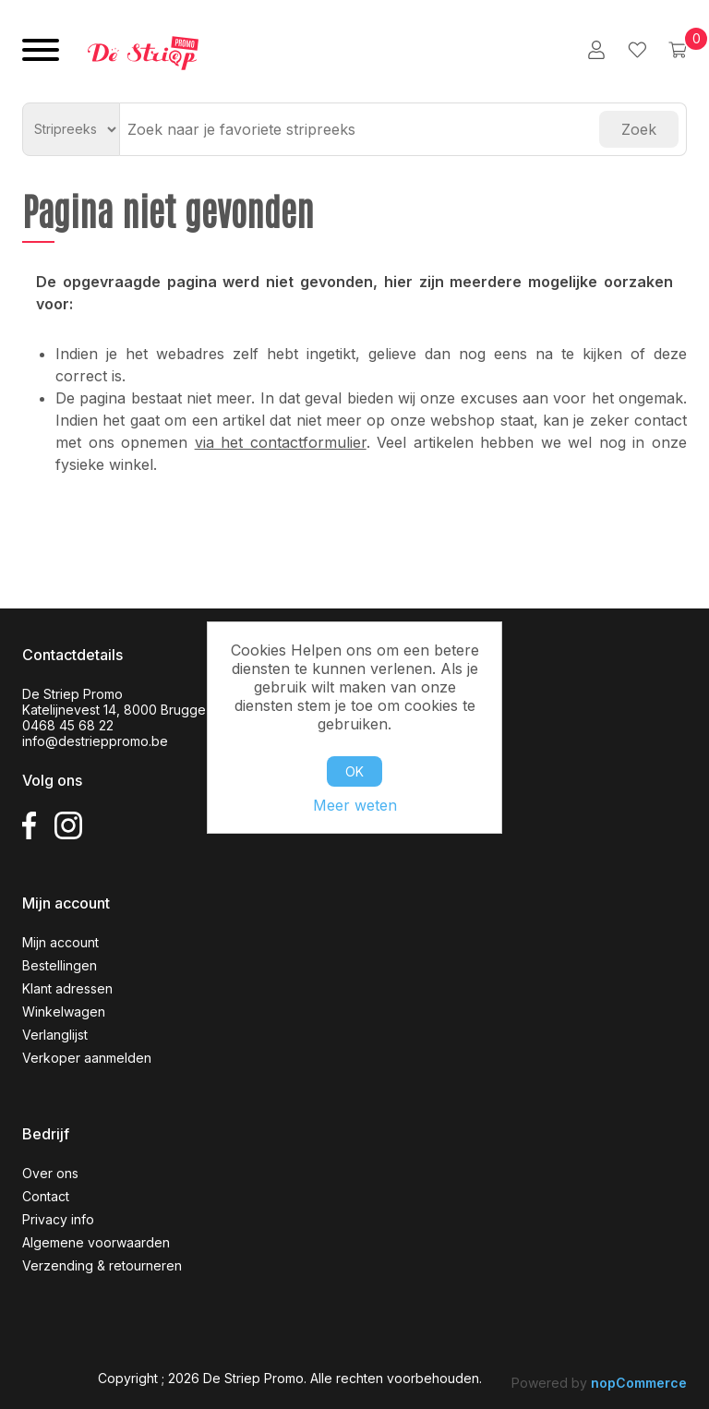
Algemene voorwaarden (96, 1242)
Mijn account (60, 942)
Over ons (50, 1173)
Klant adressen (67, 988)
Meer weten (355, 805)
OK (354, 771)
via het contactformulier (281, 442)
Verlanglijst (55, 1034)
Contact (45, 1196)
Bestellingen (59, 965)
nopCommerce (639, 1383)
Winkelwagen (63, 1011)
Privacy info (58, 1219)
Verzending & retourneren (102, 1265)
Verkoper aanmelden (86, 1058)
